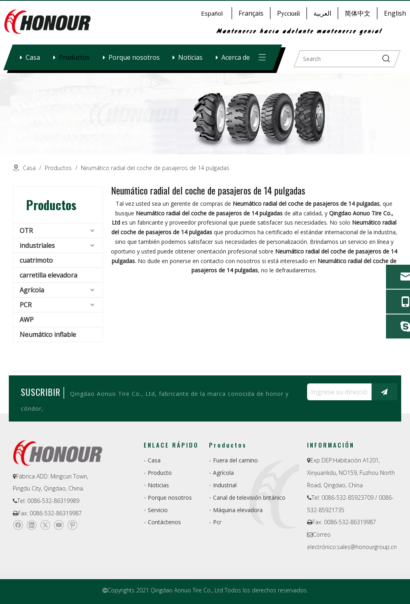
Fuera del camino (235, 460)
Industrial (225, 485)
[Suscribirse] (384, 391)
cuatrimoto (36, 260)
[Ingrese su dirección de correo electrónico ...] (337, 391)
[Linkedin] (31, 525)
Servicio (158, 510)
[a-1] (205, 113)
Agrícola (32, 290)
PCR (26, 304)
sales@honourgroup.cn (367, 547)
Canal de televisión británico (249, 497)
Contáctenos (164, 522)
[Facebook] (18, 525)
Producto (160, 472)
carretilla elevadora (48, 275)
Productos (74, 57)
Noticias (190, 57)
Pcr (217, 522)
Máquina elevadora (238, 510)
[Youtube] (59, 525)
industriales (37, 245)
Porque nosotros (134, 57)
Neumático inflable (48, 334)
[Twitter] (45, 525)
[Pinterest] (72, 525)
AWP (27, 319)
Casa (33, 57)
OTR (26, 230)
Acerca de (235, 57)
